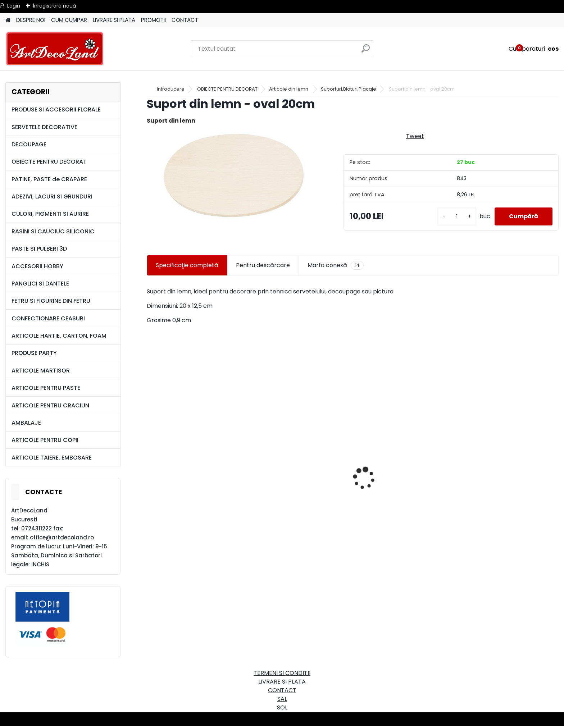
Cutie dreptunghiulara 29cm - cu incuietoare (215, 492)
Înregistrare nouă (54, 5)
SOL (282, 707)
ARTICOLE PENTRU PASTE (46, 388)
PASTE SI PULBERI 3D (39, 249)
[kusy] (456, 216)
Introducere (171, 89)
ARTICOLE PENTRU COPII (45, 440)
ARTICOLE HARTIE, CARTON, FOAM (59, 336)
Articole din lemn (289, 89)
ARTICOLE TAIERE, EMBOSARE (52, 457)
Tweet (415, 136)
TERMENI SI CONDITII (282, 673)
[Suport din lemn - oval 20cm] (234, 175)
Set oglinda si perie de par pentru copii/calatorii (425, 517)
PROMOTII (153, 20)
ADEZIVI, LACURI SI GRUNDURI (52, 196)
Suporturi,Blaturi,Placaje (348, 89)
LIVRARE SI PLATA (114, 20)
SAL (282, 699)
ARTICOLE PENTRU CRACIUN (50, 405)
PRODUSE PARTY (34, 353)
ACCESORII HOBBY (37, 266)
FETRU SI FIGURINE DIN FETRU (51, 301)
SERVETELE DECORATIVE (44, 127)
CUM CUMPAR (69, 20)
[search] (365, 51)
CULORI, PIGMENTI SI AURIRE (50, 214)
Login (13, 5)
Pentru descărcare (263, 265)
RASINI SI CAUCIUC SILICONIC (53, 231)
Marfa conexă (336, 265)
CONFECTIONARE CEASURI (48, 318)
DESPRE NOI (30, 20)
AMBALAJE (26, 423)
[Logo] (54, 49)
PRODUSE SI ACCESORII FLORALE (56, 109)
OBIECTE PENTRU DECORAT (49, 161)
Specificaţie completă (187, 265)
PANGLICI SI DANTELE (40, 283)
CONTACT (185, 20)
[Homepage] (7, 20)
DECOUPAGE (29, 144)
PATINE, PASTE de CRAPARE (49, 179)
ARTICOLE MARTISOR (41, 370)
